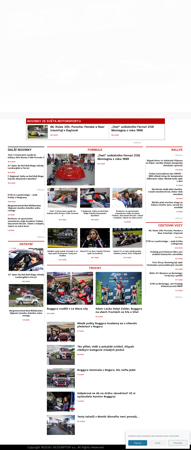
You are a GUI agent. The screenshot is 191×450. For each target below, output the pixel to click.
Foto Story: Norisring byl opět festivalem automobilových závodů (165, 263)
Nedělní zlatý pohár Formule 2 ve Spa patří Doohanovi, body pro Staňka (62, 253)
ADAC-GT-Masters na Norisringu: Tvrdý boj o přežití (166, 274)
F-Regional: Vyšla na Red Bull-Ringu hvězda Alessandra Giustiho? (26, 177)
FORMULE (17, 111)
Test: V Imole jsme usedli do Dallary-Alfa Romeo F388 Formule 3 (26, 156)
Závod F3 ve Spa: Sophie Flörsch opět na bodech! (95, 252)
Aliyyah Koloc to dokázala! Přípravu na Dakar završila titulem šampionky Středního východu (164, 163)
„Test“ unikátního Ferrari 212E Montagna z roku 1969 (132, 128)
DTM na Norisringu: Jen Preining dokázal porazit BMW (166, 285)
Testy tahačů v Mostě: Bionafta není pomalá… (108, 416)
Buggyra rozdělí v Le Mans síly (67, 308)
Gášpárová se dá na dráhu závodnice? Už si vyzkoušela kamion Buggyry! (106, 395)
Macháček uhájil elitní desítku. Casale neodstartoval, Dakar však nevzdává (165, 191)
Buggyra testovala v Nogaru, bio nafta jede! (106, 369)
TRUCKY (88, 111)
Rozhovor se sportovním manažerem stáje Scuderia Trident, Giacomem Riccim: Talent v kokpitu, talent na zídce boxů (26, 222)
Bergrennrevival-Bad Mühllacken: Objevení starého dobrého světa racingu (24, 208)
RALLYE (69, 111)
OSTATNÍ (108, 111)
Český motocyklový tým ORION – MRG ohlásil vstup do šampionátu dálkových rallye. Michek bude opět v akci (165, 177)
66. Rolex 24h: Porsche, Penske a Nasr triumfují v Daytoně (77, 128)
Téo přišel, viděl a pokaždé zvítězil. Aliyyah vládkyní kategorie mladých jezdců (105, 348)
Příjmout (137, 443)
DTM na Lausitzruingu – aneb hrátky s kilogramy (22, 196)
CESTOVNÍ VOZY (43, 111)
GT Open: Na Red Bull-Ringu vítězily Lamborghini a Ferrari (26, 166)
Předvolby (177, 443)
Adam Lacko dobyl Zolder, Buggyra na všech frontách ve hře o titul (119, 310)
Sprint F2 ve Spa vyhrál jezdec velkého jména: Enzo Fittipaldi (127, 252)
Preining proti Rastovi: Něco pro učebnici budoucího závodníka (166, 253)
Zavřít (157, 443)
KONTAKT (129, 111)
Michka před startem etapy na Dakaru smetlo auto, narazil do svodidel (167, 205)
